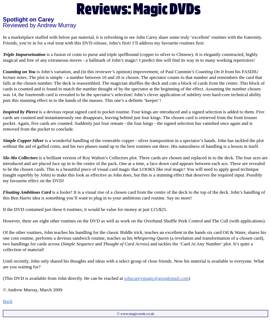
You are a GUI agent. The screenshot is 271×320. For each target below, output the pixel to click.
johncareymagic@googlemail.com (156, 278)
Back (8, 301)
